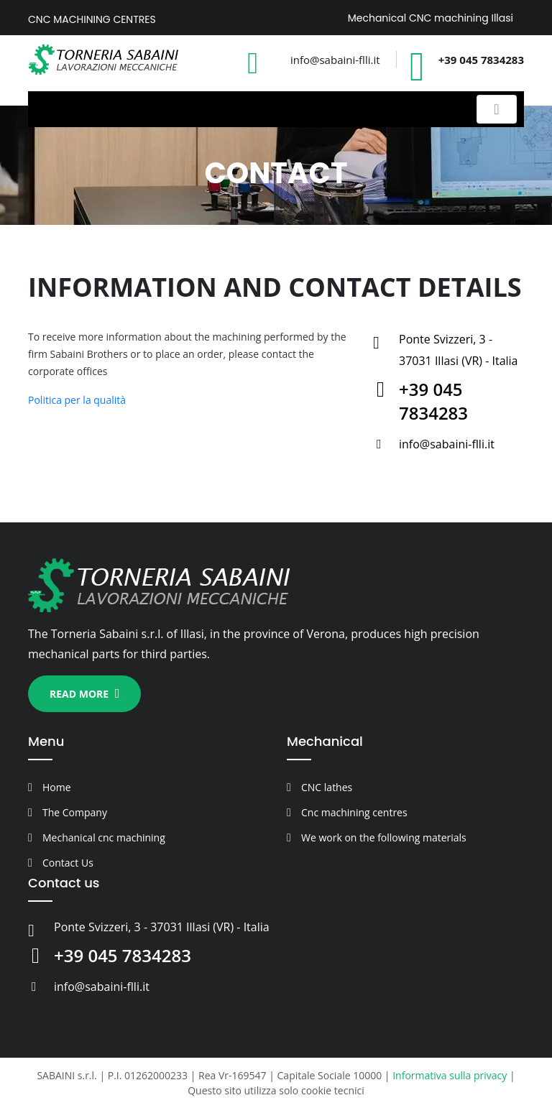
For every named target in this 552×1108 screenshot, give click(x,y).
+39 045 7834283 (481, 59)
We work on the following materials (383, 837)
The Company (74, 812)
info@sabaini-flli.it (335, 59)
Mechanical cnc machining (103, 837)
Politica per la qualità (77, 400)
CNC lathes (326, 787)
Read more (84, 694)
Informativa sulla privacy (449, 1075)
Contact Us (67, 862)
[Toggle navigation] (497, 109)
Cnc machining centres (354, 812)
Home (56, 787)
